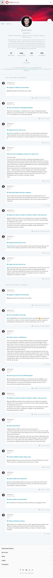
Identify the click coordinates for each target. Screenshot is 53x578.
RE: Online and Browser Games (16, 521)
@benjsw (9, 482)
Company (5, 564)
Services (5, 552)
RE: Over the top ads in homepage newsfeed (20, 107)
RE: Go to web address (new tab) (16, 315)
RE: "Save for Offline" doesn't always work (19, 457)
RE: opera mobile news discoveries (17, 478)
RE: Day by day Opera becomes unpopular (19, 192)
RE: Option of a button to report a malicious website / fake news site (27, 215)
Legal (4, 560)
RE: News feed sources (13, 425)
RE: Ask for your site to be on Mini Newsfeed (19, 375)
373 (41, 53)
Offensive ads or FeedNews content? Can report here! (22, 154)
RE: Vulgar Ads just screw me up (16, 130)
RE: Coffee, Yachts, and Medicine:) (16, 337)
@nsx (19, 111)
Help (3, 556)
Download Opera (8, 548)
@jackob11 (9, 133)
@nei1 (8, 502)
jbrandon (10, 82)
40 (31, 53)
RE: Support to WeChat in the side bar (18, 87)
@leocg (9, 318)
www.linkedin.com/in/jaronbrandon (30, 69)
